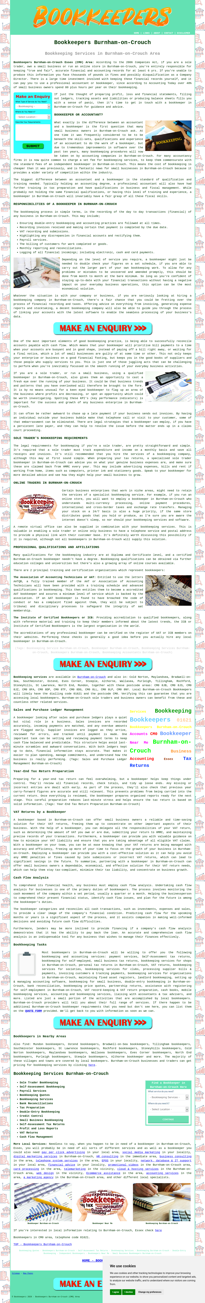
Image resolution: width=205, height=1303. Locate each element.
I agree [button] (115, 1292)
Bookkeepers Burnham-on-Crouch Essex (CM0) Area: (54, 62)
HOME (136, 33)
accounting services (162, 1173)
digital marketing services (35, 1156)
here (92, 1065)
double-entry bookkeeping (145, 981)
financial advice (61, 1164)
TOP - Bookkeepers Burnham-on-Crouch (43, 1244)
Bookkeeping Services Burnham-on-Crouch (61, 1073)
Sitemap (16, 1273)
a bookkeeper (175, 102)
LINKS (146, 33)
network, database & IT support (166, 1160)
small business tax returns (116, 960)
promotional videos (123, 1164)
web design (45, 1173)
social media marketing (141, 1152)
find (26, 1044)
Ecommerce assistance (103, 1173)
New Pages (28, 1273)
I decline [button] (129, 1292)
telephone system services (57, 1160)
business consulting (176, 1156)
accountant (148, 183)
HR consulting (107, 1156)
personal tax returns (95, 965)
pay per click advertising (63, 1152)
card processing (26, 1169)
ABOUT (157, 33)
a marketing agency (38, 1177)
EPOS (105, 1160)
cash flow (114, 897)
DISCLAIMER (183, 33)
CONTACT (168, 33)
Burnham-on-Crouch (91, 677)
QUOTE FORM (33, 1011)
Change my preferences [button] (149, 1292)
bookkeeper (135, 1056)
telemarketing (75, 1169)
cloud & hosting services (138, 1169)
